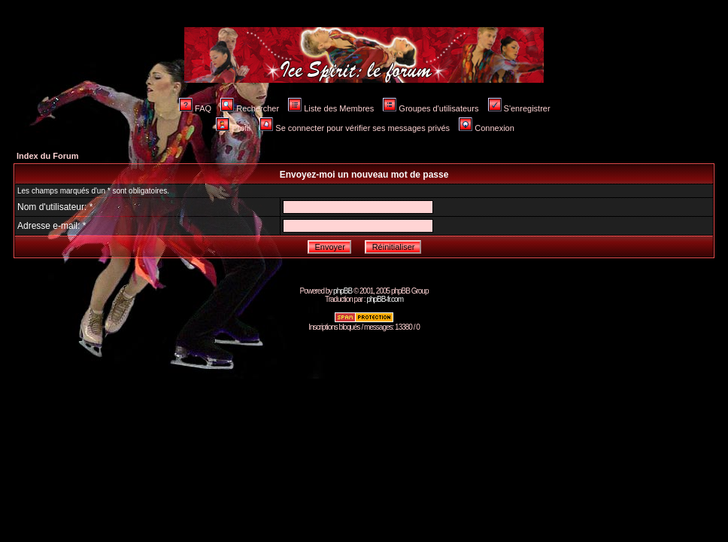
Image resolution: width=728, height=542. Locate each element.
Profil (233, 127)
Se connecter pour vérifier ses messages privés (354, 127)
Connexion (486, 127)
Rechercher (249, 108)
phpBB (342, 291)
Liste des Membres (331, 108)
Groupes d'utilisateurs (430, 108)
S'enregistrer (519, 108)
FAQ (195, 108)
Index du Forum (48, 155)
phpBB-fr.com (384, 299)
